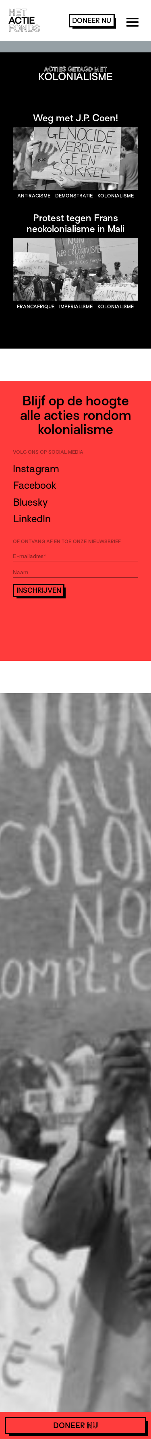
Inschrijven (39, 590)
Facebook (34, 485)
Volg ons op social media (48, 452)
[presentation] (74, 619)
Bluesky (30, 502)
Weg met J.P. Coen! (75, 117)
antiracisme (34, 196)
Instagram (36, 469)
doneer (91, 21)
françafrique (36, 306)
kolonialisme (115, 196)
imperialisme (76, 306)
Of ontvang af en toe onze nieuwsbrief (67, 541)
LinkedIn (32, 519)
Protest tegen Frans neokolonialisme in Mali (75, 223)
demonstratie (74, 196)
